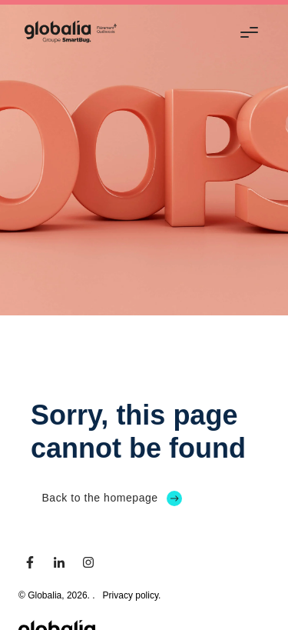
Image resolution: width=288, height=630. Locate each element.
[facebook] (29, 562)
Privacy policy (130, 595)
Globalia (44, 595)
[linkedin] (59, 562)
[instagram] (88, 562)
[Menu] (251, 31)
